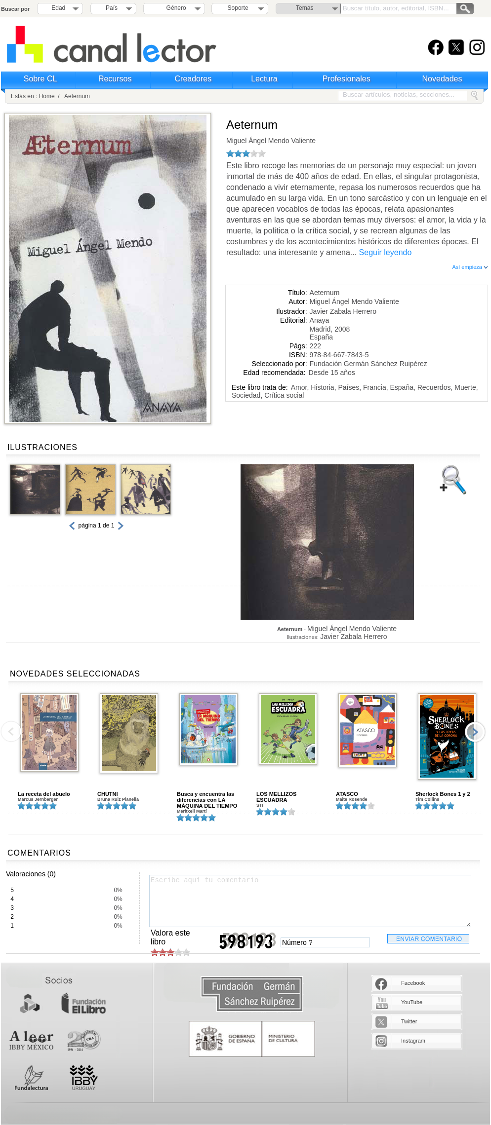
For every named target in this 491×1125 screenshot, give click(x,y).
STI (259, 805)
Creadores (193, 79)
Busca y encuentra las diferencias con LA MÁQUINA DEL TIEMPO (207, 800)
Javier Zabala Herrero (343, 311)
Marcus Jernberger (38, 799)
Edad (58, 7)
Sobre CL (40, 79)
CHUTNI (107, 794)
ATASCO (347, 794)
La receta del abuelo (44, 794)
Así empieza (470, 267)
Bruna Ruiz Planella (118, 799)
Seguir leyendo (385, 252)
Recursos (115, 79)
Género (174, 7)
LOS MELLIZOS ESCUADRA (276, 797)
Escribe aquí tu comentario (310, 901)
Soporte (238, 7)
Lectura (264, 79)
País (112, 7)
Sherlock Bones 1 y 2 (442, 794)
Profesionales (346, 79)
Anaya (319, 320)
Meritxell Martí (192, 811)
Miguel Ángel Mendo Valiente (271, 141)
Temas (304, 7)
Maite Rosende (352, 799)
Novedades (442, 79)
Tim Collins (427, 799)
